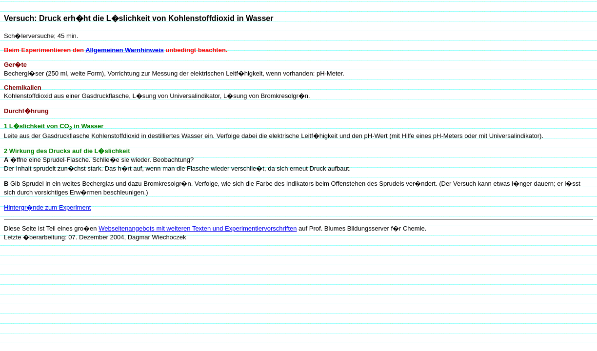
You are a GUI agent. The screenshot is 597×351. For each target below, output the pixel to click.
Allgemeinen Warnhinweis (124, 50)
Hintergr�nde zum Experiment (47, 207)
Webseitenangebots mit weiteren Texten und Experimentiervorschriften (198, 228)
